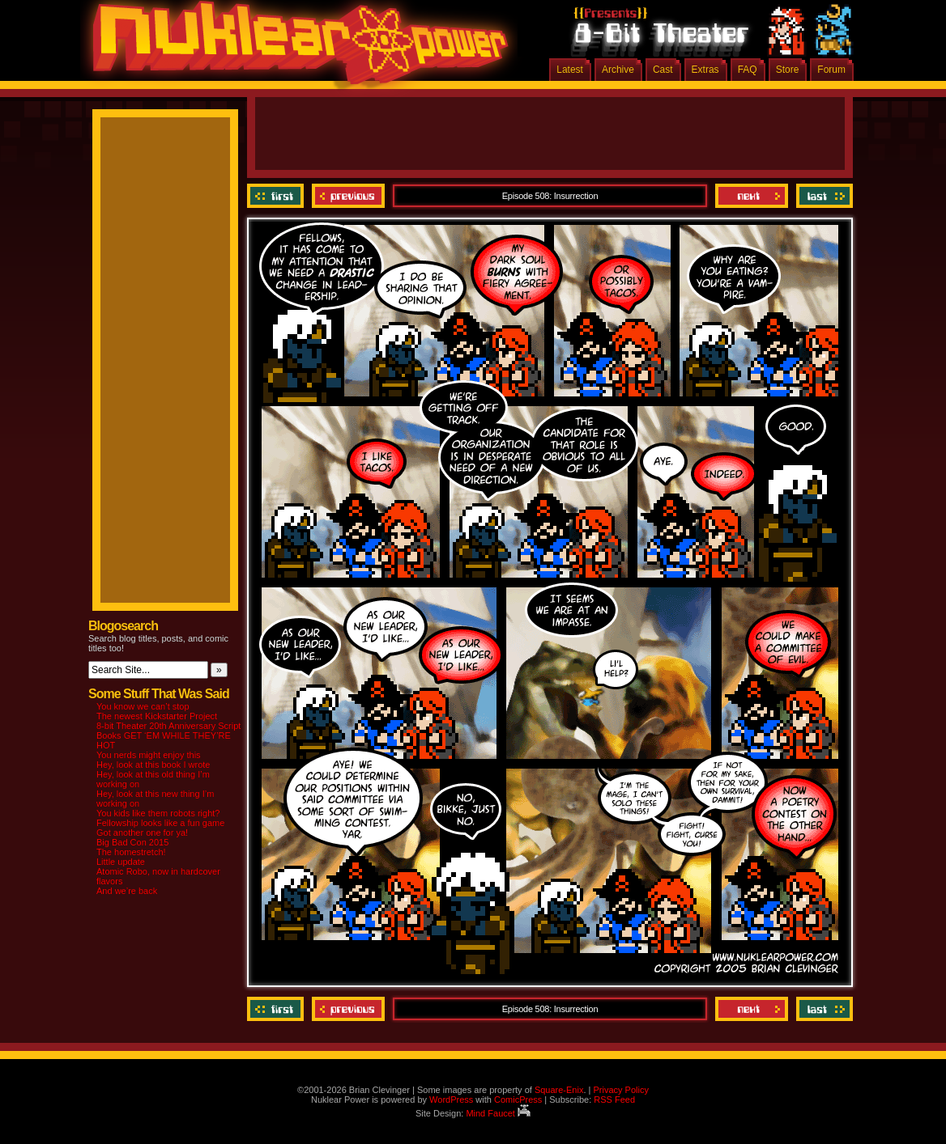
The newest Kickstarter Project (156, 716)
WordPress (451, 1099)
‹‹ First (277, 196)
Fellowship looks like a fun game (160, 823)
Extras (705, 69)
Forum (831, 69)
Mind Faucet (498, 1113)
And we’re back (126, 891)
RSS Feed (614, 1099)
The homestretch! (131, 852)
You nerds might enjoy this (148, 755)
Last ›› (822, 196)
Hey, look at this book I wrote (153, 764)
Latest (569, 69)
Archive (618, 69)
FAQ (747, 69)
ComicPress (518, 1099)
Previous (348, 196)
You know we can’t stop (143, 706)
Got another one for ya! (142, 832)
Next (751, 196)
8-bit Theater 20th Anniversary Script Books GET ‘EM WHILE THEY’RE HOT (168, 735)
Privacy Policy (620, 1090)
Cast (663, 69)
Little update (120, 861)
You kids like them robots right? (157, 813)
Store (787, 69)
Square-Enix (559, 1090)
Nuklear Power (294, 48)
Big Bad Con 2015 (132, 842)
